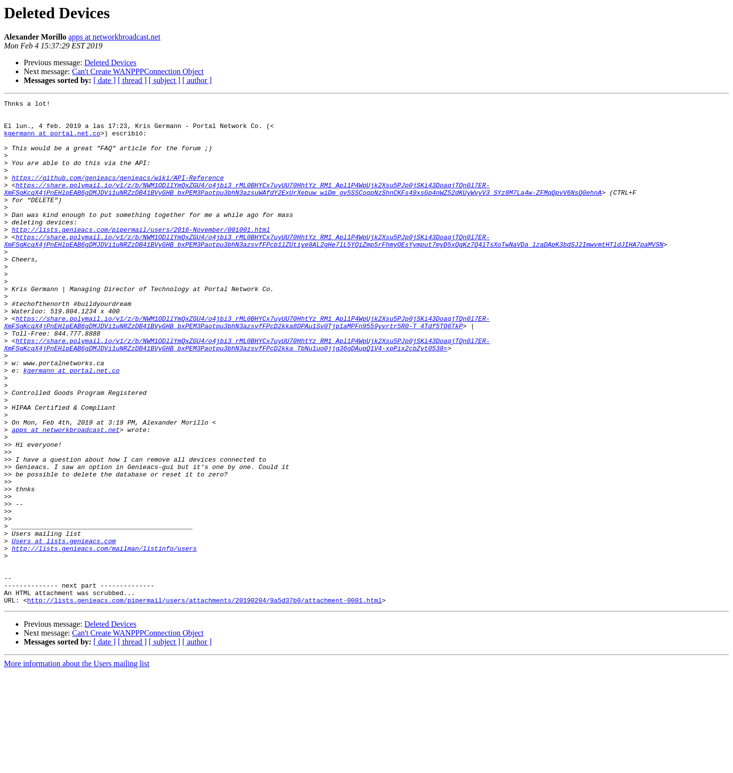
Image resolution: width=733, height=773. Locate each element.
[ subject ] (164, 80)
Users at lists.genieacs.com (64, 629)
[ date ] (104, 80)
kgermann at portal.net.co (52, 140)
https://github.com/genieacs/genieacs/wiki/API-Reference (118, 193)
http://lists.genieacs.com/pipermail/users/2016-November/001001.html (141, 256)
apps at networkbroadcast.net (114, 37)
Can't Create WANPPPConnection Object (138, 71)
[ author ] (197, 80)
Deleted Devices (110, 62)
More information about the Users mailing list (76, 764)
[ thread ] (132, 80)
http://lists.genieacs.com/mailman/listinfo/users (104, 638)
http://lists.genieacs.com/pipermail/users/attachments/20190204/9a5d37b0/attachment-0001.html (204, 700)
